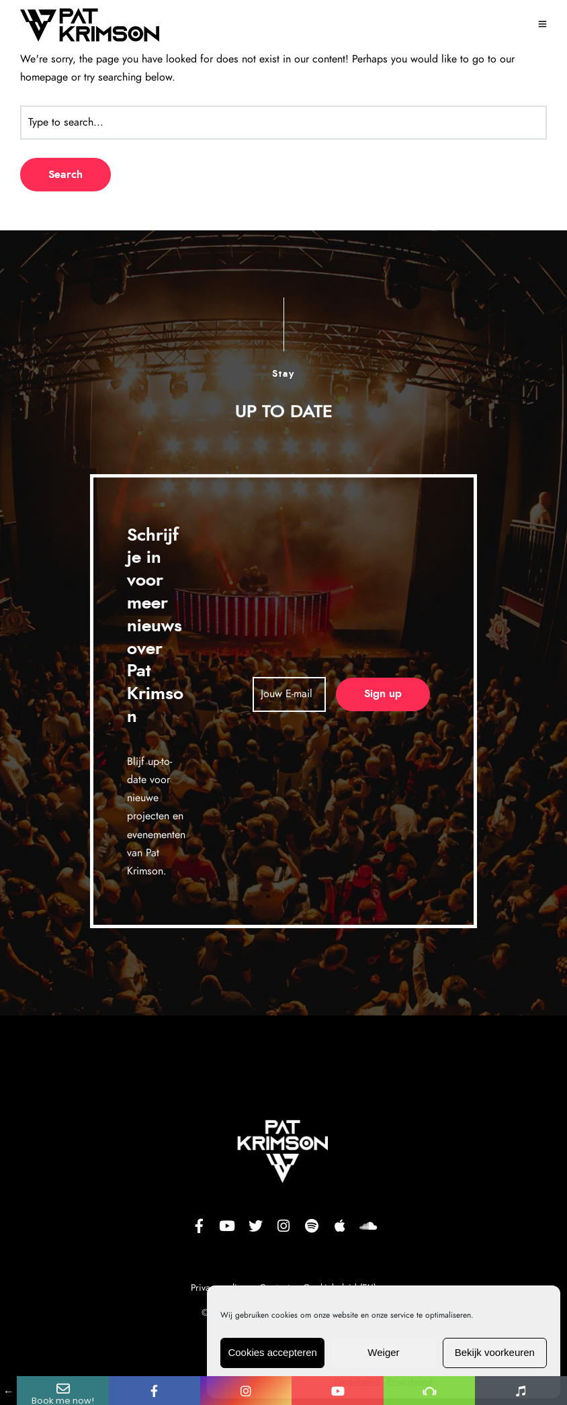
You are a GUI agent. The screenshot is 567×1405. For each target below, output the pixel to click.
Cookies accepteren (272, 1352)
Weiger (383, 1352)
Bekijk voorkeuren (495, 1352)
